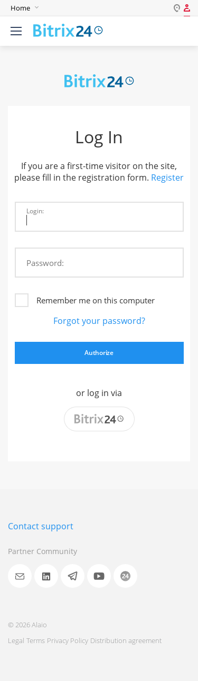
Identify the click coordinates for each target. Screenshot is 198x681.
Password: (45, 263)
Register (167, 177)
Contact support (40, 526)
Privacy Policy (67, 640)
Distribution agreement (126, 640)
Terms (35, 640)
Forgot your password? (99, 321)
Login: (35, 210)
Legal (16, 640)
